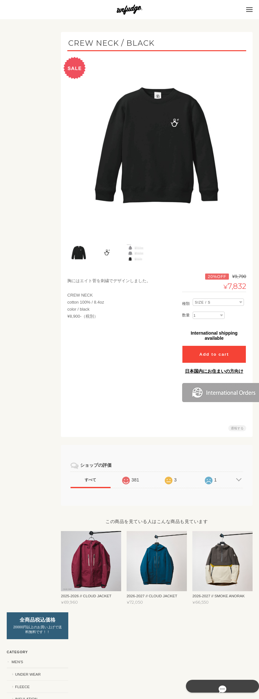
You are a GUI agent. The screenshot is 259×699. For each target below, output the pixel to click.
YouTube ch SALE (28, 459)
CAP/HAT (23, 397)
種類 (186, 300)
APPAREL (19, 347)
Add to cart (214, 350)
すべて (93, 476)
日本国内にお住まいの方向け (214, 367)
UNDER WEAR (27, 94)
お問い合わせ (23, 597)
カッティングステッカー (32, 320)
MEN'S (17, 81)
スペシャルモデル (26, 503)
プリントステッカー (32, 335)
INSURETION (26, 193)
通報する (237, 424)
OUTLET (18, 434)
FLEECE (22, 106)
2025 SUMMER (28, 421)
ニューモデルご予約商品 (30, 475)
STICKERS (20, 304)
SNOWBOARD (23, 446)
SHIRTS (22, 372)
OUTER (21, 131)
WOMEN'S (20, 156)
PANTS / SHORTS (30, 384)
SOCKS (21, 409)
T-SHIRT (22, 360)
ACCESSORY (23, 490)
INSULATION (26, 118)
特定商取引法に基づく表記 (31, 582)
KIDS (15, 230)
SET (18, 143)
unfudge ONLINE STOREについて (29, 563)
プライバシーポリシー (181, 673)
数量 (186, 311)
